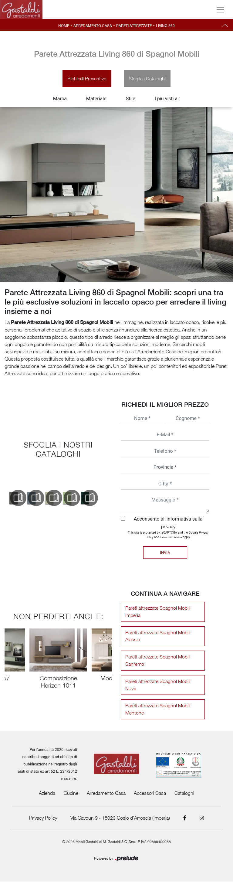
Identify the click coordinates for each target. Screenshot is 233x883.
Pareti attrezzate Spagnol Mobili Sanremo (156, 661)
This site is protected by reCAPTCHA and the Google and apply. (168, 535)
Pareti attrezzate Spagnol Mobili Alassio (156, 637)
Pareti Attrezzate (134, 26)
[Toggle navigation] (220, 9)
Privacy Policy (43, 819)
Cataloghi (184, 794)
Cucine (71, 794)
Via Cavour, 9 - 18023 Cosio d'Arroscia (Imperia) (120, 819)
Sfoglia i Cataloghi (147, 79)
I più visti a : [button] (167, 99)
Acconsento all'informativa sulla (168, 523)
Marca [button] (60, 99)
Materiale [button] (96, 99)
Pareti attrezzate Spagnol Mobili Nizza (156, 686)
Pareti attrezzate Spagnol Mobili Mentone (156, 711)
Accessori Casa (150, 794)
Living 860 (166, 26)
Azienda (47, 794)
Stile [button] (130, 99)
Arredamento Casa (92, 26)
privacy (168, 527)
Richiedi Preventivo (86, 79)
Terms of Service (171, 537)
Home (62, 26)
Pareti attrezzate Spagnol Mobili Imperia (156, 612)
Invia (165, 553)
